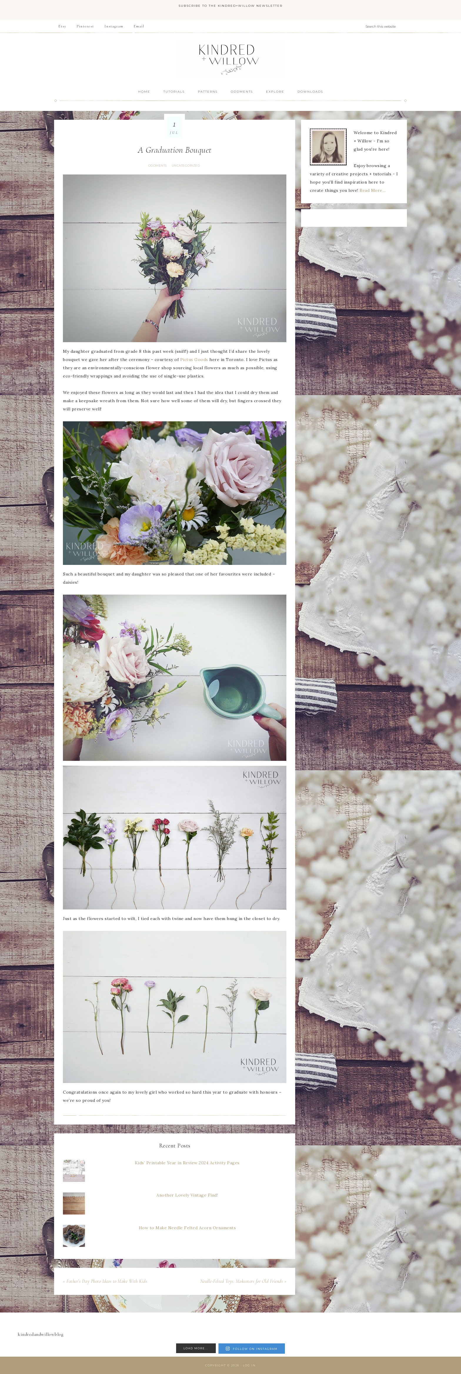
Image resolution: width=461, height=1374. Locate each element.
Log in (249, 1365)
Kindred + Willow (230, 58)
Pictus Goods (194, 359)
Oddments (157, 165)
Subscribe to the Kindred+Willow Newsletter (230, 6)
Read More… (373, 190)
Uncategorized (186, 165)
